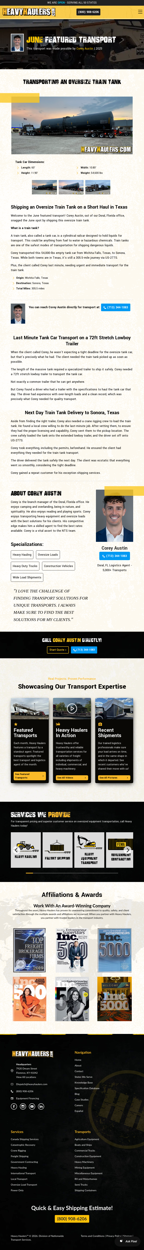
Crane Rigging (18, 1150)
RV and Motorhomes (86, 1178)
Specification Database (87, 1088)
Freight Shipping (19, 1156)
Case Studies (81, 1099)
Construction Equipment (88, 1156)
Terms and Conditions (92, 1235)
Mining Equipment (85, 1167)
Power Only (17, 1190)
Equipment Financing (27, 1098)
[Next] (127, 850)
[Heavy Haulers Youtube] (32, 1106)
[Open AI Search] (127, 1241)
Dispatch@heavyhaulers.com (31, 1084)
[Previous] (16, 850)
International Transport (23, 1173)
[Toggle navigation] (141, 12)
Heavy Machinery (84, 1161)
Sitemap (127, 1235)
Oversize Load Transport (24, 1184)
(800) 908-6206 (88, 12)
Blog (77, 1093)
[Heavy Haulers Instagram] (23, 1106)
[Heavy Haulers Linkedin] (41, 1106)
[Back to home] (29, 11)
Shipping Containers (85, 1190)
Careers (79, 1105)
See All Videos (72, 777)
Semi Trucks (81, 1184)
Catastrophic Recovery (23, 1144)
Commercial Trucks (85, 1150)
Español (79, 1110)
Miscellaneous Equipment (89, 1173)
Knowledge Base (84, 1082)
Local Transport (19, 1178)
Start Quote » (57, 650)
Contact (79, 1071)
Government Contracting (24, 1161)
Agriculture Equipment (87, 1139)
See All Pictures (114, 777)
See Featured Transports (30, 776)
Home (78, 1059)
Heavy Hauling (19, 1167)
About (78, 1065)
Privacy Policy (113, 1235)
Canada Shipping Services (24, 1139)
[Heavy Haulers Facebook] (14, 1106)
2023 (99, 49)
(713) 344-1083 (116, 307)
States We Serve (83, 1076)
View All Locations (26, 1077)
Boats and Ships (83, 1144)
